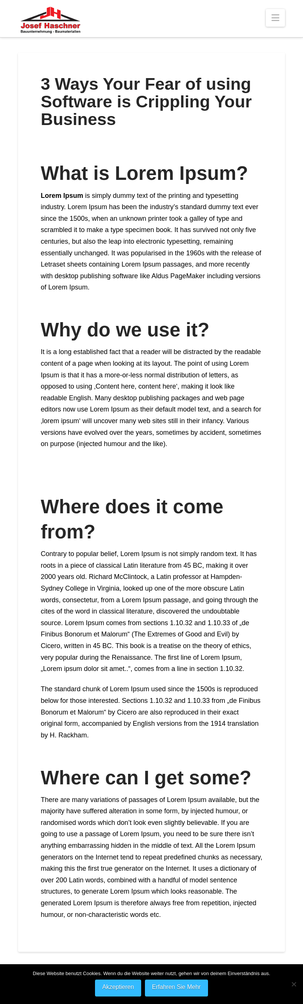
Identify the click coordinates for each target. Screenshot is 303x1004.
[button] (275, 18)
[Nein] (293, 984)
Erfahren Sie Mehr (176, 987)
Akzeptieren (118, 987)
